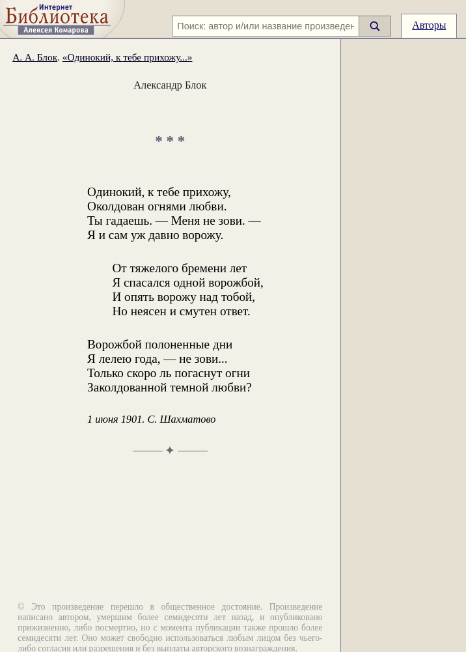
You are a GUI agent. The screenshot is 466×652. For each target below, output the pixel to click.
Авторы (429, 25)
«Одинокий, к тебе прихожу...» (127, 57)
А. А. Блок (34, 57)
